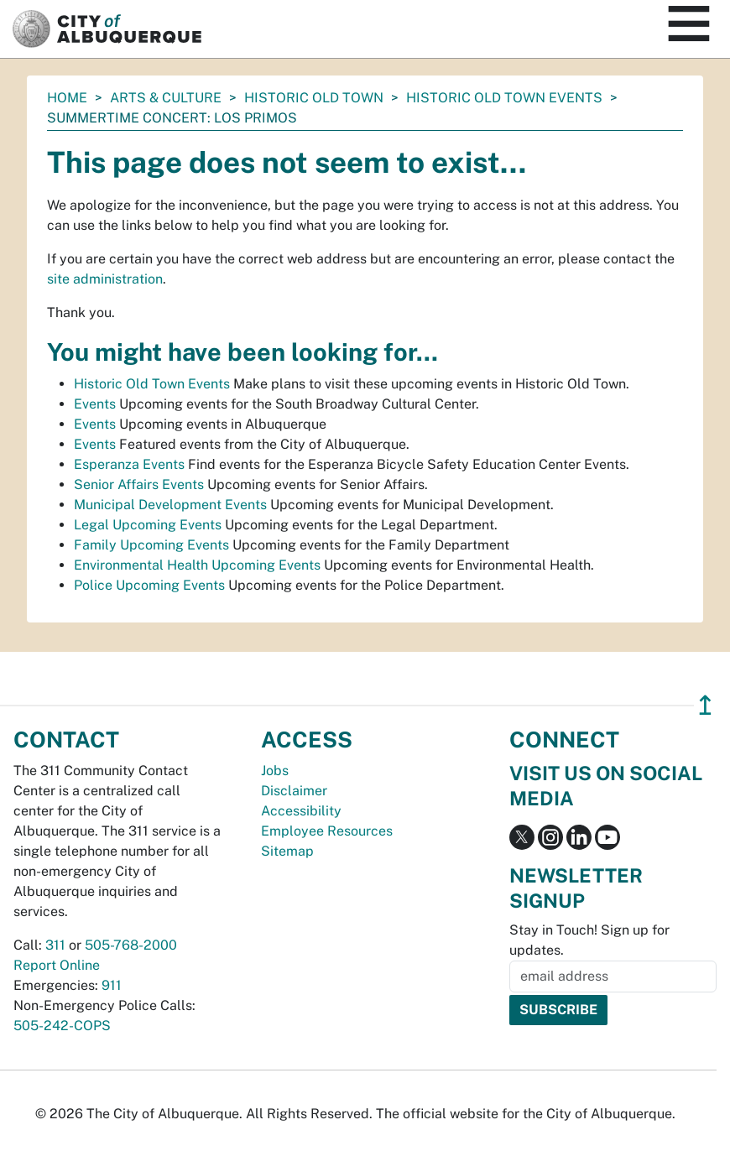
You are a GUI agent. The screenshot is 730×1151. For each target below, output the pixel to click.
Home (67, 98)
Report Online (56, 965)
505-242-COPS (62, 1026)
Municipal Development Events (170, 505)
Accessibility (301, 811)
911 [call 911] (112, 985)
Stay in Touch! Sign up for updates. (589, 940)
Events (95, 404)
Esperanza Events (129, 464)
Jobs (275, 771)
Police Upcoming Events (149, 585)
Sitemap (287, 851)
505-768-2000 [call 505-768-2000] (131, 945)
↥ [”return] (705, 705)
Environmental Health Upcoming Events (197, 565)
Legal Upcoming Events (148, 525)
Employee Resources (327, 831)
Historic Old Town (313, 98)
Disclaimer (294, 791)
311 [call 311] (55, 945)
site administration (105, 279)
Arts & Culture (166, 98)
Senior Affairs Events (139, 484)
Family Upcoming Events (151, 545)
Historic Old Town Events (504, 98)
